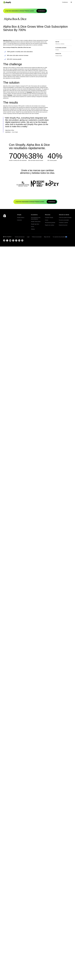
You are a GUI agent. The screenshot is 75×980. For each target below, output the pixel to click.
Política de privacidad (36, 236)
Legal (28, 236)
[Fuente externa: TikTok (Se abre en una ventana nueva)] (16, 240)
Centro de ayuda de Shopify (65, 217)
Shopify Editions (20, 217)
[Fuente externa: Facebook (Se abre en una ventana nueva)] (4, 240)
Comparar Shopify (49, 217)
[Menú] (71, 2)
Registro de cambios (49, 225)
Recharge (9, 95)
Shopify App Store (35, 224)
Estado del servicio (63, 225)
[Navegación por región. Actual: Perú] (7, 237)
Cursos (46, 220)
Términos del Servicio (19, 236)
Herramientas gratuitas (50, 222)
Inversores (19, 220)
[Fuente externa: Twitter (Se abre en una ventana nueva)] (7, 240)
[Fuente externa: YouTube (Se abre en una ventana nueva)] (10, 240)
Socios (32, 226)
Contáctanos (65, 2)
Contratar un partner (63, 222)
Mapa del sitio (47, 236)
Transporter (29, 92)
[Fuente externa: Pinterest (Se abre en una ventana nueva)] (22, 240)
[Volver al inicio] (4, 215)
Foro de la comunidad (64, 220)
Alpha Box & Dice (7, 40)
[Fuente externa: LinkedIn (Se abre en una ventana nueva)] (19, 240)
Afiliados (33, 229)
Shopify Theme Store (35, 221)
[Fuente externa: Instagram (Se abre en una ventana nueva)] (13, 240)
